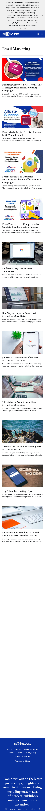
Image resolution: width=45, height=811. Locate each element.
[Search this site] (38, 34)
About (9, 749)
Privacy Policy (30, 753)
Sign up (18, 749)
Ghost (27, 761)
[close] (42, 15)
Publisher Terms (15, 753)
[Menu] (42, 34)
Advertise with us (22, 756)
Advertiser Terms (31, 749)
